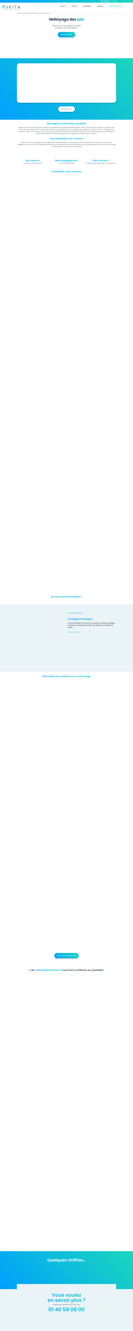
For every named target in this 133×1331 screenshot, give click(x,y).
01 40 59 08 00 (66, 1309)
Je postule (101, 6)
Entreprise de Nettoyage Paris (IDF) (25, 13)
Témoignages (87, 6)
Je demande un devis (115, 6)
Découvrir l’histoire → (74, 632)
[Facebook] (113, 1)
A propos (75, 6)
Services (38, 13)
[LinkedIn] (115, 1)
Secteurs (63, 6)
